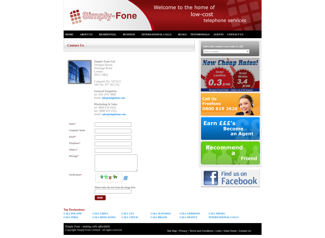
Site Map (172, 234)
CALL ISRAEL (217, 216)
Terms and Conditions (201, 234)
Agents (218, 34)
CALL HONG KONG (104, 220)
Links (218, 234)
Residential (109, 35)
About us (88, 35)
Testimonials (200, 34)
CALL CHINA (100, 216)
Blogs (182, 34)
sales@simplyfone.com (114, 114)
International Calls (158, 35)
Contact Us (235, 34)
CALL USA (128, 216)
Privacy (183, 234)
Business (130, 35)
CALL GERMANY (190, 216)
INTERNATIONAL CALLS (224, 220)
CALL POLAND (72, 216)
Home (71, 35)
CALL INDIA (71, 220)
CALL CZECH (130, 220)
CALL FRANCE (189, 220)
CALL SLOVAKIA (161, 216)
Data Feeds (230, 234)
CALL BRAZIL (159, 220)
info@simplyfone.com (113, 97)
